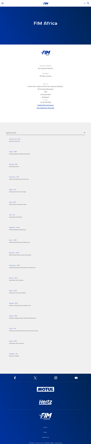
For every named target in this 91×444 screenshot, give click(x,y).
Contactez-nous (45, 437)
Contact (45, 100)
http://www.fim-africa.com (45, 108)
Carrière (45, 427)
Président (45, 73)
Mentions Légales (49, 443)
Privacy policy (58, 443)
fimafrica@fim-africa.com (45, 105)
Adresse (45, 84)
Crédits (45, 432)
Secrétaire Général (45, 66)
